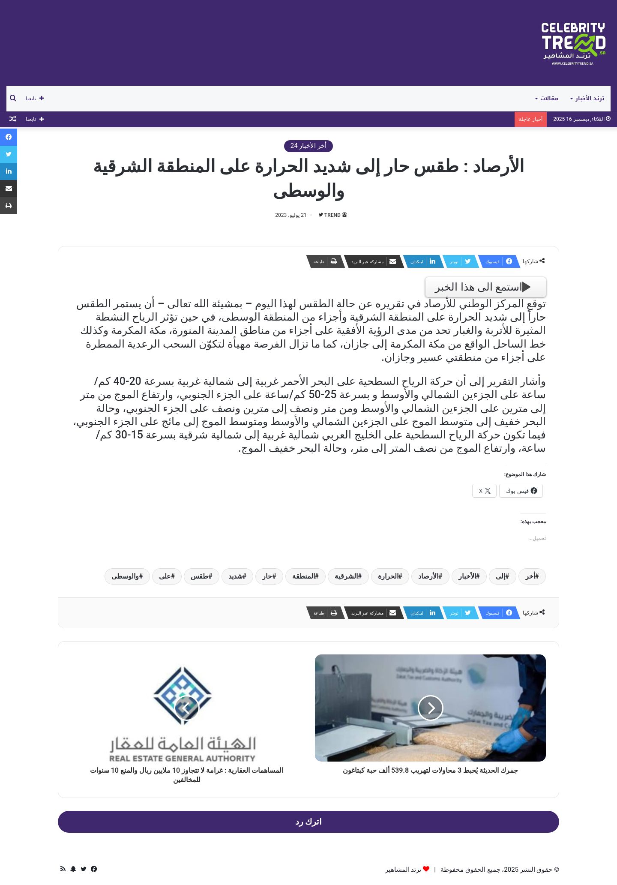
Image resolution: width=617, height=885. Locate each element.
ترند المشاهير (403, 869)
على (165, 576)
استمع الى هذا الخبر (483, 287)
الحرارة (388, 576)
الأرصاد (428, 576)
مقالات (549, 98)
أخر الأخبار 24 (308, 146)
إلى (500, 576)
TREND (332, 215)
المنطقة (303, 576)
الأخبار (467, 576)
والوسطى (125, 576)
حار (267, 576)
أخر (530, 576)
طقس (199, 576)
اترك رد (308, 822)
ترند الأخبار (589, 98)
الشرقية (346, 576)
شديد (235, 576)
